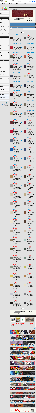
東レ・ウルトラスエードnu (14, 27)
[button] (32, 3)
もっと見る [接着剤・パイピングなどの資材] (34, 328)
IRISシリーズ (12, 24)
